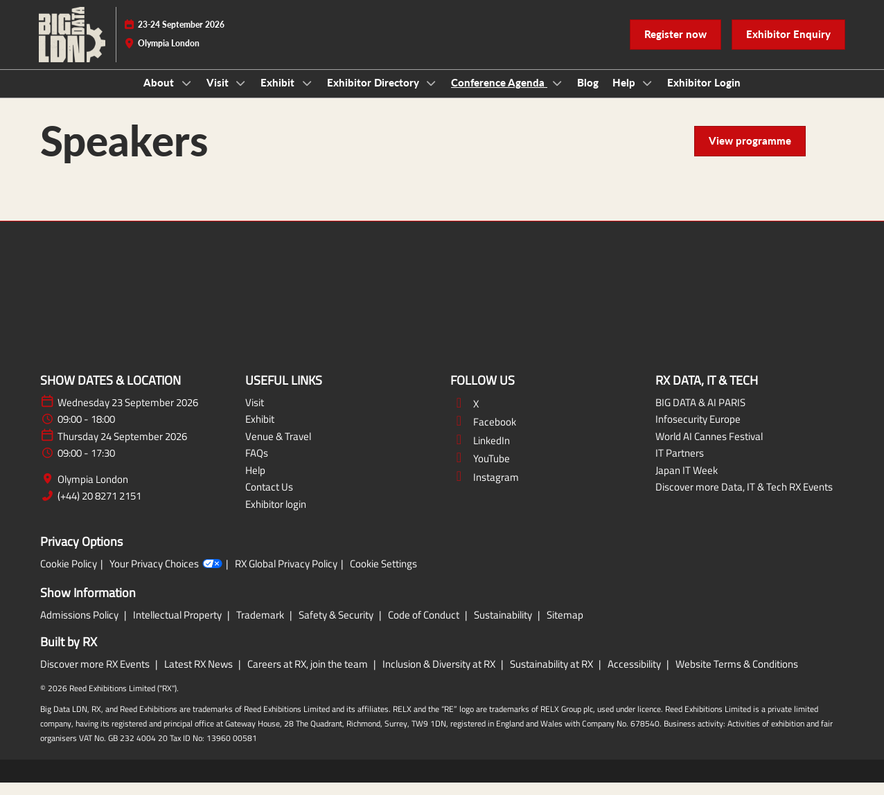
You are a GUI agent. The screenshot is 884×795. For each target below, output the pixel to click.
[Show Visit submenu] (241, 96)
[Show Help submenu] (648, 96)
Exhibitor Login (704, 95)
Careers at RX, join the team (308, 676)
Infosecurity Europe (698, 431)
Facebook (483, 434)
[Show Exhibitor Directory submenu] (431, 96)
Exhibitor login (275, 516)
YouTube (480, 471)
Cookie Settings (383, 576)
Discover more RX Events (96, 676)
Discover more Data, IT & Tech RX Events (744, 499)
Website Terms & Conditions (736, 676)
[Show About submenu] (186, 96)
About (160, 95)
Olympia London (93, 492)
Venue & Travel (278, 449)
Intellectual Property (178, 627)
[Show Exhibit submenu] (307, 96)
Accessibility (635, 676)
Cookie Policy (68, 576)
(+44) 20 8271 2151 (99, 508)
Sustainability (504, 627)
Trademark (261, 627)
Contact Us (269, 499)
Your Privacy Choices (165, 576)
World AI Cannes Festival (709, 449)
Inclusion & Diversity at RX (439, 676)
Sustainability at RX (552, 676)
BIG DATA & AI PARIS (700, 415)
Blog (588, 95)
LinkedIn (480, 453)
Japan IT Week (686, 483)
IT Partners (679, 465)
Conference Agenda (499, 95)
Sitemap (565, 627)
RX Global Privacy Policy (286, 576)
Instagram (484, 489)
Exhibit (278, 95)
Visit (218, 95)
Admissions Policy (80, 627)
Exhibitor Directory (374, 95)
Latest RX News (199, 676)
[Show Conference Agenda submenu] (557, 96)
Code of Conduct (424, 627)
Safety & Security (337, 627)
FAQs (256, 465)
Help (625, 95)
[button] (675, 48)
